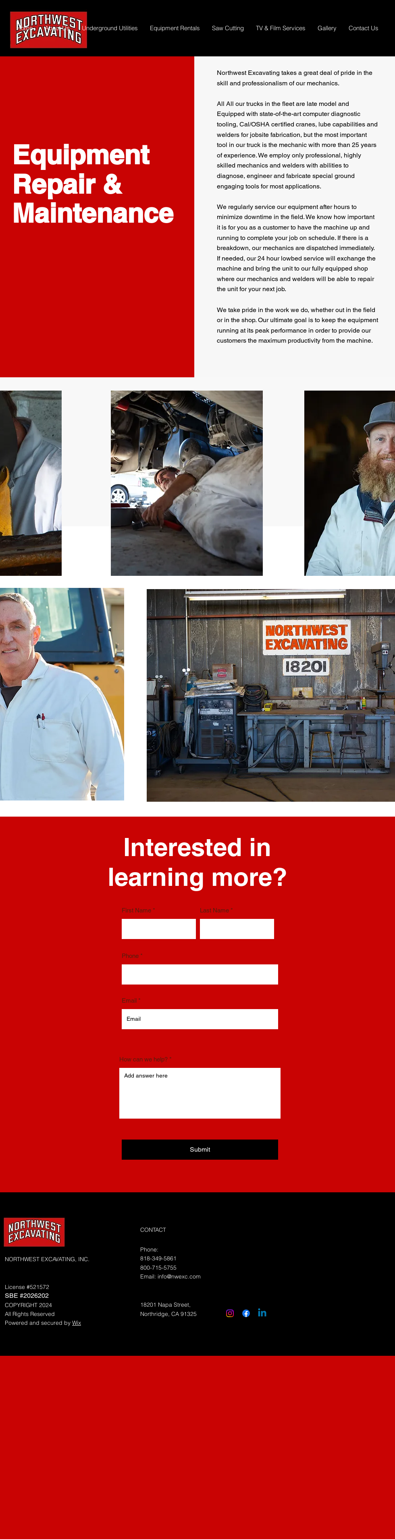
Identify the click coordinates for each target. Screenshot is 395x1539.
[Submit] (200, 1150)
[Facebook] (246, 1313)
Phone (130, 956)
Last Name (214, 910)
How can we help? (143, 1059)
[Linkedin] (262, 1313)
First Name (136, 910)
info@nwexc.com (179, 1276)
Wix (76, 1322)
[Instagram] (230, 1313)
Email (129, 1000)
